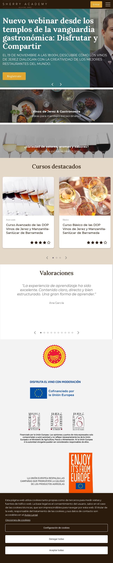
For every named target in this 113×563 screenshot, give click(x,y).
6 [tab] (58, 332)
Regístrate (14, 76)
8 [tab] (65, 332)
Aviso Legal (31, 514)
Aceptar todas (56, 550)
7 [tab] (62, 332)
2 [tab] (56, 257)
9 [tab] (69, 332)
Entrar (96, 4)
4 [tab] (51, 332)
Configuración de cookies (56, 527)
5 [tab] (55, 332)
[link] (52, 84)
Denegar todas (56, 539)
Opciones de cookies (17, 520)
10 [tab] (72, 332)
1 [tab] (53, 257)
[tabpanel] (28, 212)
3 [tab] (60, 257)
